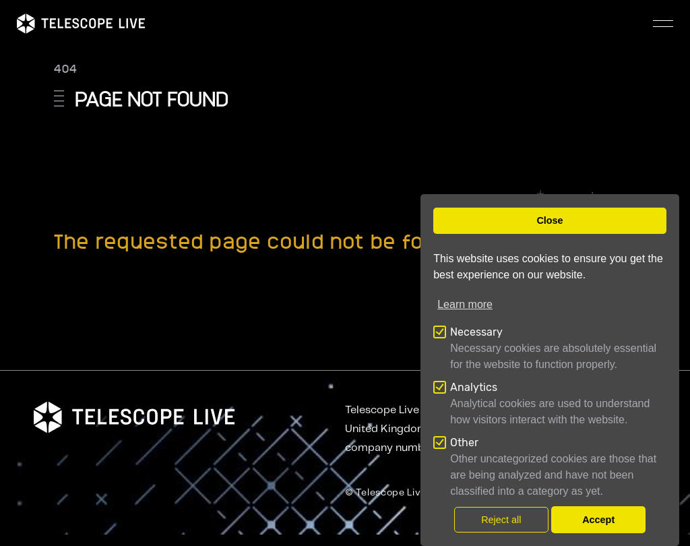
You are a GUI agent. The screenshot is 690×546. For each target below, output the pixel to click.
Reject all (501, 519)
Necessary (476, 332)
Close (549, 220)
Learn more (465, 304)
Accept (598, 519)
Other (464, 442)
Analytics (473, 387)
